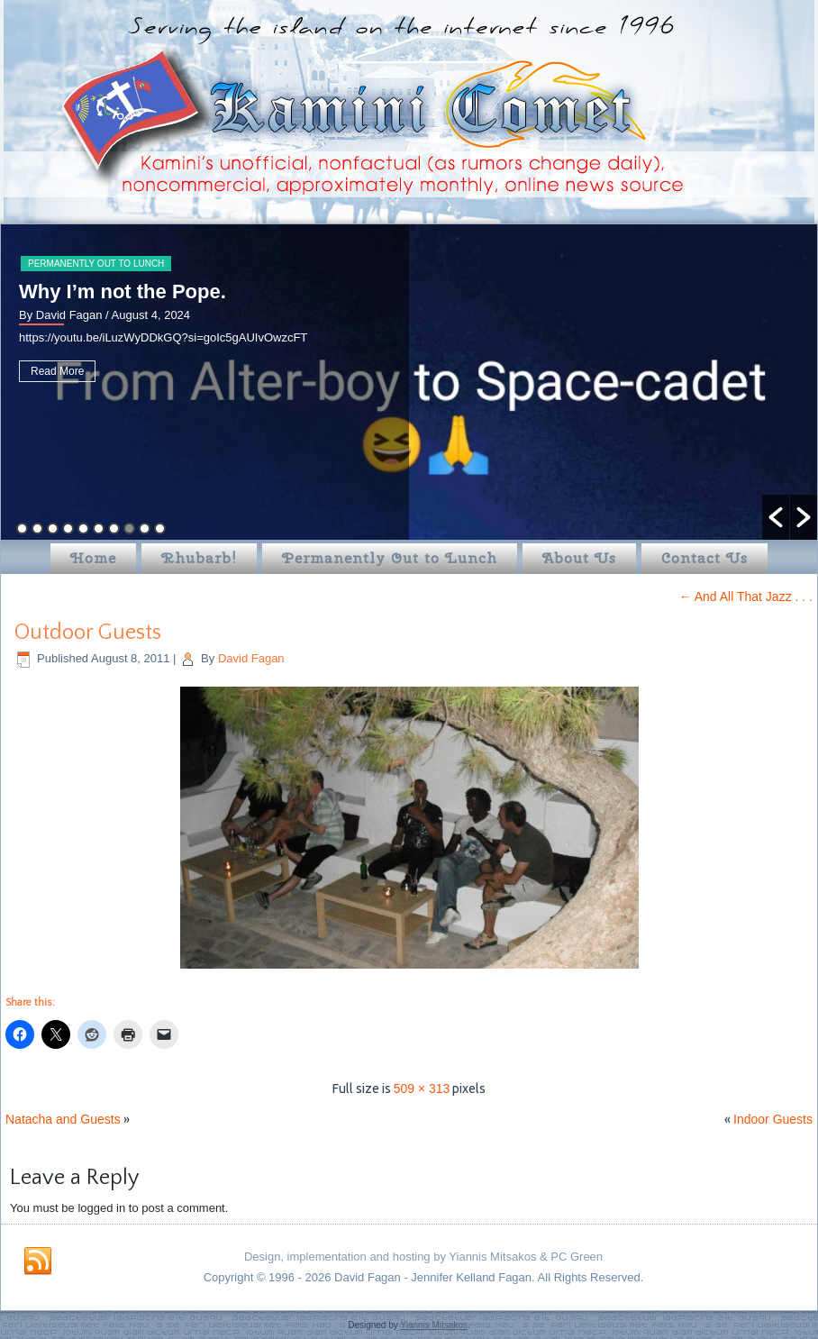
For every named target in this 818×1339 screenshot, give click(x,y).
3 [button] (53, 528)
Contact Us (704, 558)
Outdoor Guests (87, 632)
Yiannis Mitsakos (434, 1325)
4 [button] (68, 528)
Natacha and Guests (63, 1119)
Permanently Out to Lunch (96, 264)
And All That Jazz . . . (746, 596)
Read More (57, 371)
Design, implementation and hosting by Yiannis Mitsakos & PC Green (423, 1256)
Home (93, 558)
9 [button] (144, 528)
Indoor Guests (773, 1119)
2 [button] (37, 528)
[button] (775, 517)
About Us (579, 558)
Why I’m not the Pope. (122, 291)
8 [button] (129, 528)
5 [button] (83, 528)
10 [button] (160, 528)
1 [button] (22, 528)
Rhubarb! (199, 558)
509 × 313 (422, 1088)
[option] (409, 382)
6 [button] (99, 528)
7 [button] (114, 528)
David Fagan (251, 658)
